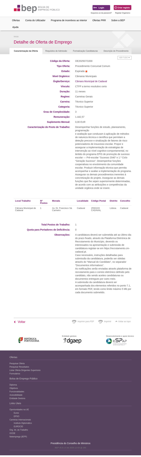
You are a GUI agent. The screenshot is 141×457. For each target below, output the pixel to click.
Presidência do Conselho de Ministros (70, 443)
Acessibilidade (15, 395)
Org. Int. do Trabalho (18, 430)
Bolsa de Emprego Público (23, 378)
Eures (16, 413)
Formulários (14, 373)
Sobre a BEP (118, 20)
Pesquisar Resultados (19, 367)
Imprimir (107, 321)
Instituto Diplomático (23, 423)
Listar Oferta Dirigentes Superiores (25, 370)
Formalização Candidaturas (85, 51)
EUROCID (18, 426)
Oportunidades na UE (19, 409)
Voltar (19, 322)
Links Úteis (15, 403)
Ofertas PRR (99, 20)
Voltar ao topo (123, 321)
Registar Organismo (122, 13)
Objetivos (13, 388)
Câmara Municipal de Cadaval (91, 81)
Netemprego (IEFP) (18, 436)
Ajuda (15, 27)
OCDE (12, 433)
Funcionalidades (16, 391)
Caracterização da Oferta (26, 51)
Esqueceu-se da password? (101, 13)
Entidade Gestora (17, 398)
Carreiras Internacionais (20, 420)
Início (16, 36)
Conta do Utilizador (35, 20)
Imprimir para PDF (86, 321)
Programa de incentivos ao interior (69, 20)
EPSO (16, 416)
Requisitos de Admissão (56, 51)
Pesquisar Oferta (17, 363)
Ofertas (16, 20)
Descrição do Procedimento (116, 51)
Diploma (13, 385)
